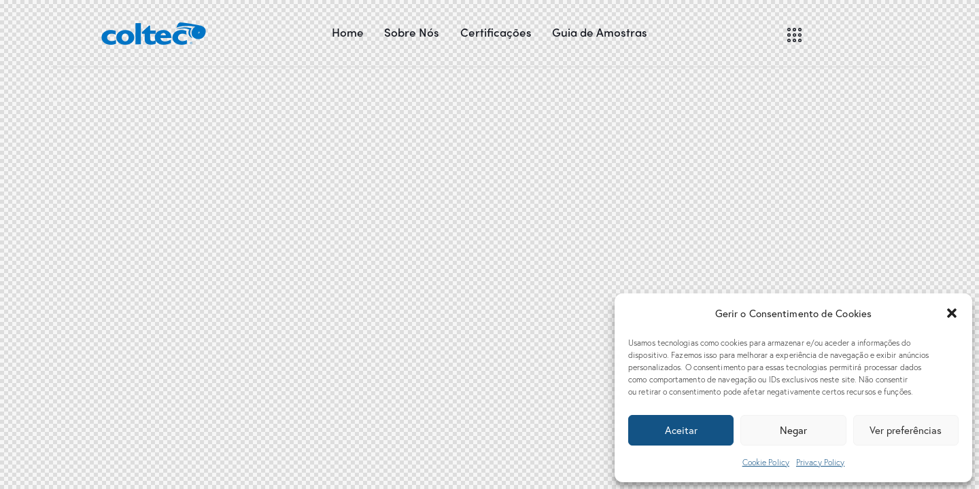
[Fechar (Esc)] (55, 81)
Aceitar (681, 430)
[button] (952, 313)
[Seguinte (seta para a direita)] (67, 101)
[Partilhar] (67, 81)
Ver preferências (906, 430)
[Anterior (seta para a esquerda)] (55, 101)
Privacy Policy (820, 462)
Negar (793, 430)
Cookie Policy (765, 462)
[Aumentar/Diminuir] (90, 81)
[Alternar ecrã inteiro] (78, 81)
